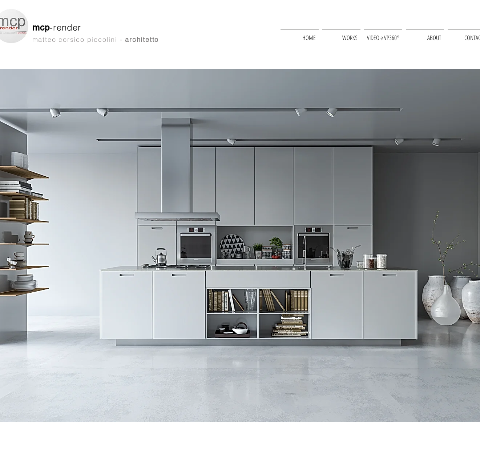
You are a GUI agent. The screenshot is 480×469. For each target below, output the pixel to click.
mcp (41, 27)
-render (67, 27)
